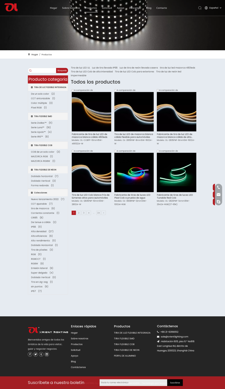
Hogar (53, 7)
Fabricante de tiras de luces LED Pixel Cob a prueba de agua (132, 196)
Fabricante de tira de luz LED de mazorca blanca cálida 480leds (89, 136)
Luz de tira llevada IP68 (105, 67)
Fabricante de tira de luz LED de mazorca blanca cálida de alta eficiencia (174, 136)
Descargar (135, 7)
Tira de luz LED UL (80, 67)
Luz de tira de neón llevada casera (139, 67)
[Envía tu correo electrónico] (119, 382)
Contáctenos (78, 367)
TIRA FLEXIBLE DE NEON (126, 350)
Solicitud (107, 7)
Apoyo (120, 7)
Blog (148, 7)
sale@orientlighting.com (174, 336)
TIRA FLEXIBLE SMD (124, 338)
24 (98, 212)
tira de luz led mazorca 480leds (177, 67)
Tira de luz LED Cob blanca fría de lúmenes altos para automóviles (90, 196)
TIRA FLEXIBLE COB (124, 344)
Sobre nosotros (71, 7)
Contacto (161, 7)
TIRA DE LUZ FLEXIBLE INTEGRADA (132, 332)
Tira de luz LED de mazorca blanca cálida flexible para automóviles (133, 136)
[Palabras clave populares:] (62, 70)
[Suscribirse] (175, 382)
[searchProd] (42, 70)
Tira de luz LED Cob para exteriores (134, 71)
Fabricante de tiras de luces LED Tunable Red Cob (175, 196)
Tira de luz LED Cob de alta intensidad (92, 71)
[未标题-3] (48, 330)
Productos (91, 7)
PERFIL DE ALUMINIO (125, 355)
